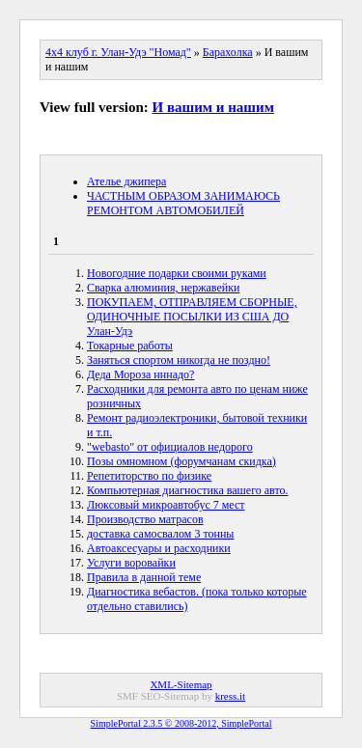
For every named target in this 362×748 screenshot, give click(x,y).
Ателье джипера (126, 181)
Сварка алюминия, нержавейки (163, 287)
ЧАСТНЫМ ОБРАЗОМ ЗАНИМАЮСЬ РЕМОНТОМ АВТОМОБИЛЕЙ (183, 203)
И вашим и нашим (213, 107)
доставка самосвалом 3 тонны (160, 533)
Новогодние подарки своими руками (176, 273)
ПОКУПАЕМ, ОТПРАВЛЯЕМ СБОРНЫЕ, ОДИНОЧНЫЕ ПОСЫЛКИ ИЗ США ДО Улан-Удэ (192, 316)
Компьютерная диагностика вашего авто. (188, 490)
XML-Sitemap (180, 684)
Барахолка (228, 52)
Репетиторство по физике (149, 476)
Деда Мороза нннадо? (140, 374)
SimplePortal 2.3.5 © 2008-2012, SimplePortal (181, 723)
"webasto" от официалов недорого (170, 447)
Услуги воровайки (131, 562)
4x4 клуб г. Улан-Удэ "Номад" (118, 52)
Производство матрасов (145, 519)
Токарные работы (130, 345)
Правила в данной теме (144, 577)
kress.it (230, 696)
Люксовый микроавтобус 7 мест (166, 505)
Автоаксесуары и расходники (159, 548)
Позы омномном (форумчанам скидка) (181, 461)
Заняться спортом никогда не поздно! (178, 360)
